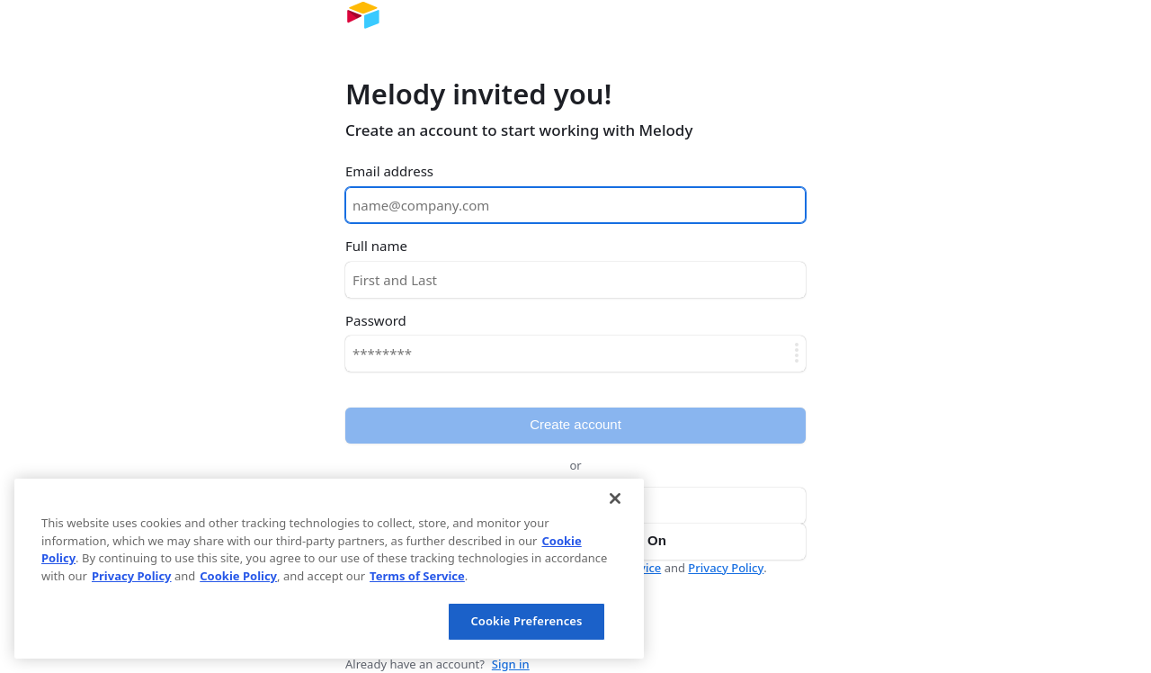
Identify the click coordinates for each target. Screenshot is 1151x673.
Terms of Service (417, 576)
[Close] (615, 498)
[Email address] (575, 205)
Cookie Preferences (526, 621)
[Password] (575, 354)
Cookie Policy (238, 576)
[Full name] (575, 280)
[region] (329, 569)
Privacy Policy (725, 568)
